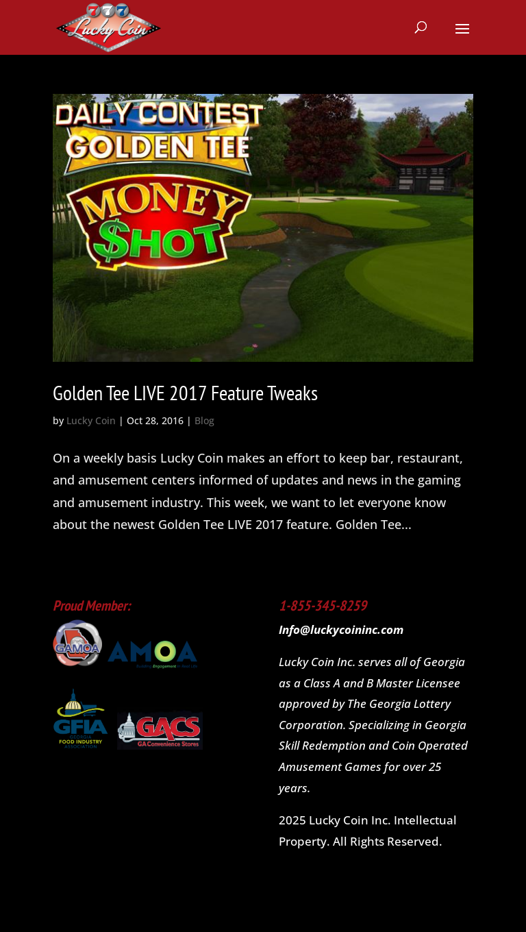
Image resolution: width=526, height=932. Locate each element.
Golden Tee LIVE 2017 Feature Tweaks (185, 392)
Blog (204, 420)
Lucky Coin (91, 420)
